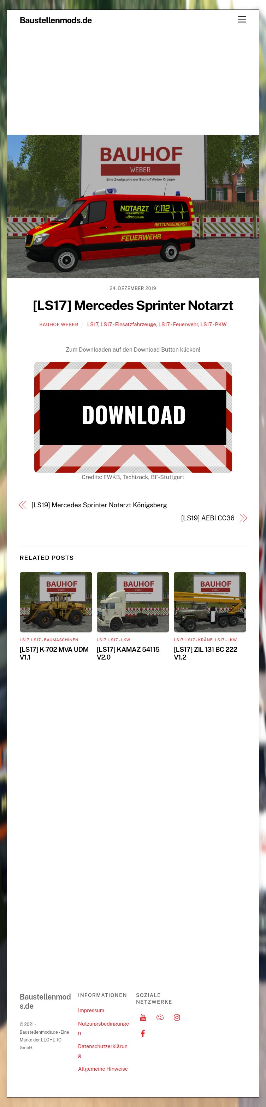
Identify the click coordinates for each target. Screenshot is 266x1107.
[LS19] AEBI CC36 (208, 518)
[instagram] (177, 1017)
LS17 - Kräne (199, 639)
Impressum (91, 1010)
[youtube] (143, 1017)
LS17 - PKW (213, 324)
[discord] (160, 1017)
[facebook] (143, 1032)
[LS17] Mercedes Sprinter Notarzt (133, 305)
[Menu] (242, 19)
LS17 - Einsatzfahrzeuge (128, 324)
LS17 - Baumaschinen (54, 639)
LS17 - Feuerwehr (178, 324)
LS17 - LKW (119, 639)
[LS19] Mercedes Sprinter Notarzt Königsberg (99, 505)
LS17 (92, 324)
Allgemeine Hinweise (103, 1069)
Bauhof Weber (59, 324)
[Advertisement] (133, 81)
